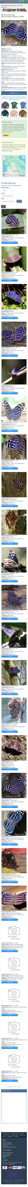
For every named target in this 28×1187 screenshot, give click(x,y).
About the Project (7, 1142)
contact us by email (20, 147)
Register (5, 1157)
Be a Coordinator (7, 1154)
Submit (19, 201)
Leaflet (9, 175)
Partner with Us (6, 1155)
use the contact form (8, 149)
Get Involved (7, 1150)
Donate (16, 1136)
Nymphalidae (8, 48)
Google (16, 175)
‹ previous (9, 1086)
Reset (3, 206)
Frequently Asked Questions (9, 1147)
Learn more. (12, 1164)
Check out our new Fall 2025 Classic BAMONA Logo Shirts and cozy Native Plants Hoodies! (14, 98)
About (5, 1140)
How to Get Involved (8, 1152)
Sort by (3, 193)
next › (19, 1086)
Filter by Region (5, 187)
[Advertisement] (14, 1107)
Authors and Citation (8, 1144)
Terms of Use (6, 1135)
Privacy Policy (15, 1135)
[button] (3, 33)
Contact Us (10, 1136)
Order (2, 198)
